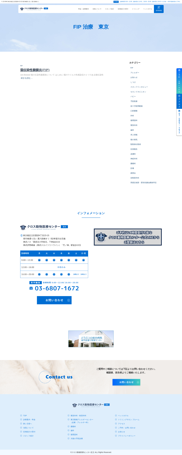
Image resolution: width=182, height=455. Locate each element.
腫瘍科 (133, 166)
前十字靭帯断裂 (136, 108)
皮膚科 (133, 156)
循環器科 (133, 122)
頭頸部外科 (134, 180)
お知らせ (133, 79)
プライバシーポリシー (126, 436)
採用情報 (159, 10)
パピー (133, 99)
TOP (25, 416)
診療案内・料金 (29, 420)
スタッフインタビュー (139, 89)
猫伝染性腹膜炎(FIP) (35, 72)
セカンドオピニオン (138, 94)
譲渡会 (133, 175)
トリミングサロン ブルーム (128, 420)
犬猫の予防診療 (77, 439)
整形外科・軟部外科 (78, 416)
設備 (132, 170)
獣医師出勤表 (135, 146)
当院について (96, 12)
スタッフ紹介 (109, 11)
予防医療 (133, 103)
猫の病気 (133, 142)
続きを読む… (27, 80)
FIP (21, 68)
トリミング (135, 11)
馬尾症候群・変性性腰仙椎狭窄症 (143, 185)
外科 (132, 118)
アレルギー (134, 75)
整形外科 (133, 127)
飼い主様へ (27, 424)
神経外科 (133, 161)
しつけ (133, 84)
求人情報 (133, 137)
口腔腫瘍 (133, 113)
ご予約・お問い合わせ (126, 428)
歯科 (132, 132)
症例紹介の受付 (123, 11)
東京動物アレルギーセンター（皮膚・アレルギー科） (81, 421)
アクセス (121, 424)
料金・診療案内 (83, 12)
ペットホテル (147, 11)
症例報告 (133, 151)
